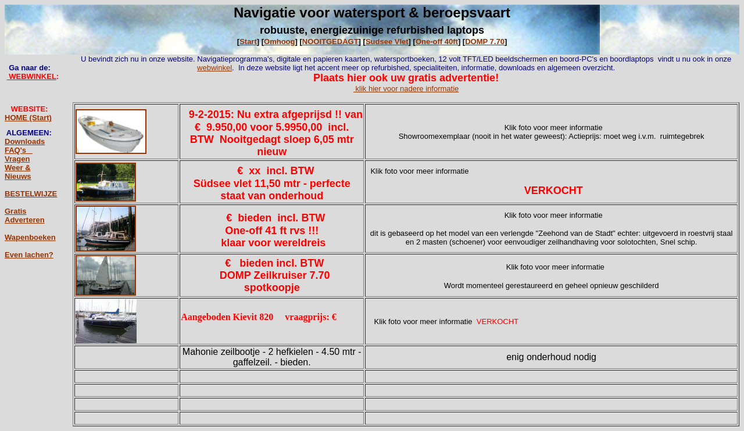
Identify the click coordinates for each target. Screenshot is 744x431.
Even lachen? (29, 254)
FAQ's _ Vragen (19, 154)
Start (248, 41)
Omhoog (279, 41)
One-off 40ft (437, 41)
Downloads (25, 141)
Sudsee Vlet (387, 41)
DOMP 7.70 (485, 41)
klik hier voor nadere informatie (406, 88)
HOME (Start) (28, 117)
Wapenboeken (30, 237)
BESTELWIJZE (31, 193)
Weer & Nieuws (18, 172)
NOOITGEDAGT (330, 41)
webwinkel (214, 67)
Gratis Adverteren (25, 215)
